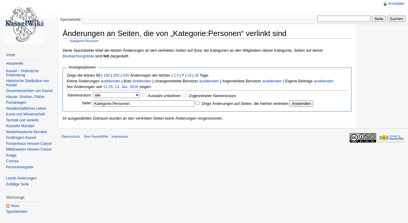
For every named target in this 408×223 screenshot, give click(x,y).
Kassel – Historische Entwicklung (22, 73)
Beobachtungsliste (78, 56)
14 (189, 75)
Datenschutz (70, 136)
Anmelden (396, 4)
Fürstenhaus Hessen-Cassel (28, 144)
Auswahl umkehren (164, 95)
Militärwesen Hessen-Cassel (28, 149)
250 (116, 75)
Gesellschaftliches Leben (26, 108)
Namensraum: (80, 95)
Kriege (11, 155)
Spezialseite (70, 19)
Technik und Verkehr (22, 120)
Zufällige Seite (17, 184)
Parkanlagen (16, 102)
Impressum (120, 136)
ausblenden (110, 81)
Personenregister (19, 167)
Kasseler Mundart (20, 126)
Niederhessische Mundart (26, 132)
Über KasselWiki (95, 136)
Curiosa (12, 161)
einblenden (141, 81)
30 (196, 75)
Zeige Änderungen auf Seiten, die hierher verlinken (245, 103)
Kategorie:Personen (84, 41)
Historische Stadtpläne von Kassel (27, 83)
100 (107, 75)
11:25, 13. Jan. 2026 (120, 86)
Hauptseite (14, 63)
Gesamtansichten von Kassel (29, 91)
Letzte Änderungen (21, 178)
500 (126, 75)
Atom (15, 206)
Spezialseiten (16, 211)
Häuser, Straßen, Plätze (25, 97)
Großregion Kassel (21, 138)
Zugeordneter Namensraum (212, 95)
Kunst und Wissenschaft (25, 114)
